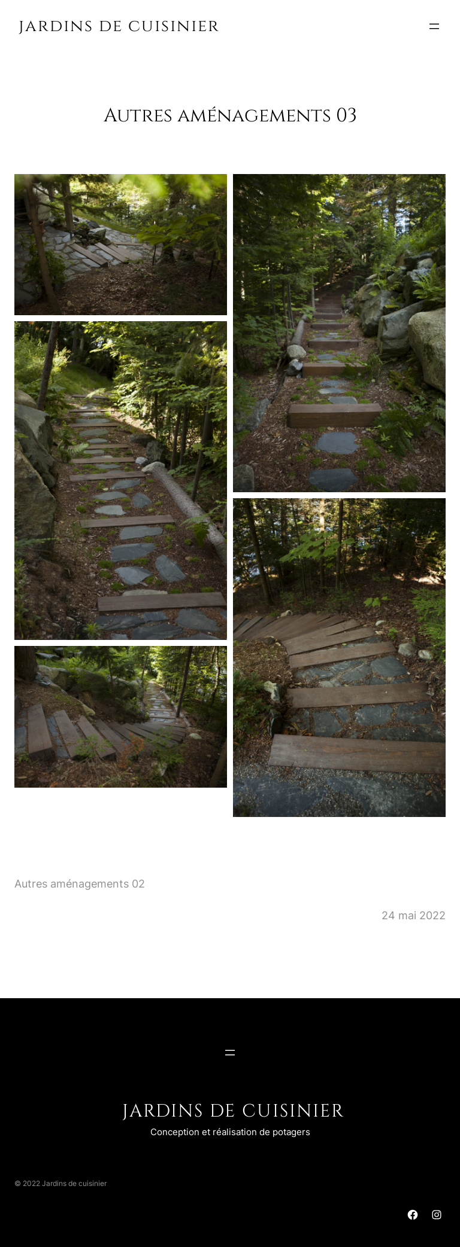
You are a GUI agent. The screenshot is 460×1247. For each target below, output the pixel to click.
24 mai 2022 (414, 915)
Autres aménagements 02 (79, 883)
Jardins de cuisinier (119, 26)
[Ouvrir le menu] (434, 26)
